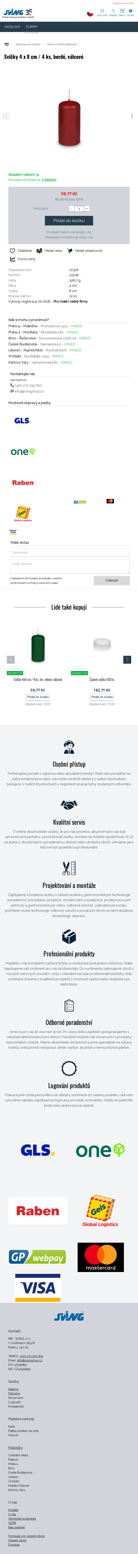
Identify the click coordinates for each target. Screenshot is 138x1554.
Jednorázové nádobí (28, 44)
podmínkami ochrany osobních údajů (34, 582)
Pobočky (14, 1393)
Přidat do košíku (69, 220)
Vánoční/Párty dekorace (62, 44)
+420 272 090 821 (26, 385)
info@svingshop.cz (27, 391)
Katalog (13, 1389)
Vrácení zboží (17, 1540)
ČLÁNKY (32, 27)
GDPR (12, 1523)
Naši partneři (16, 1527)
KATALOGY (12, 27)
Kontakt (13, 1510)
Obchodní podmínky (22, 1518)
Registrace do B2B (123, 3)
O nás (12, 1514)
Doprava (13, 1544)
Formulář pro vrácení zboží (26, 1536)
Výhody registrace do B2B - (48, 301)
